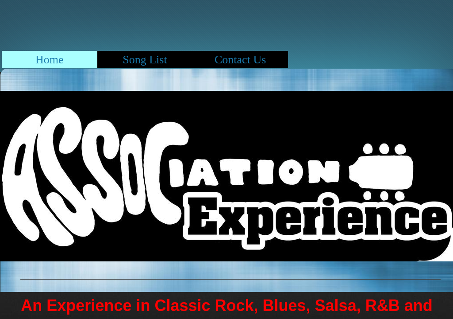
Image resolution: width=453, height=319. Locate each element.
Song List (145, 59)
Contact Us (240, 59)
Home (49, 59)
